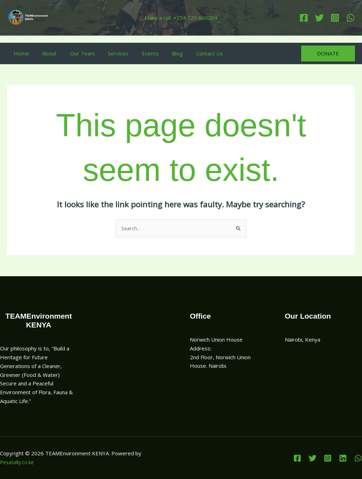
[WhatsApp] (358, 458)
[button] (328, 53)
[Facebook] (303, 17)
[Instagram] (335, 17)
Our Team (75, 53)
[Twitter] (319, 17)
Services (109, 53)
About (45, 53)
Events (138, 53)
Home (20, 53)
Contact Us (192, 53)
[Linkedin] (350, 17)
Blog (162, 53)
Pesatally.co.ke (18, 462)
